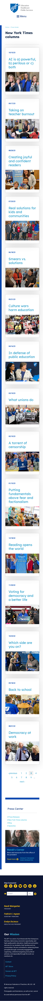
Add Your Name (35, 894)
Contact (8, 962)
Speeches (12, 826)
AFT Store (9, 966)
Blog (10, 823)
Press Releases (14, 817)
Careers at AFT (11, 971)
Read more (11, 859)
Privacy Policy (10, 976)
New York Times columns (17, 820)
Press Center (15, 27)
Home (7, 27)
